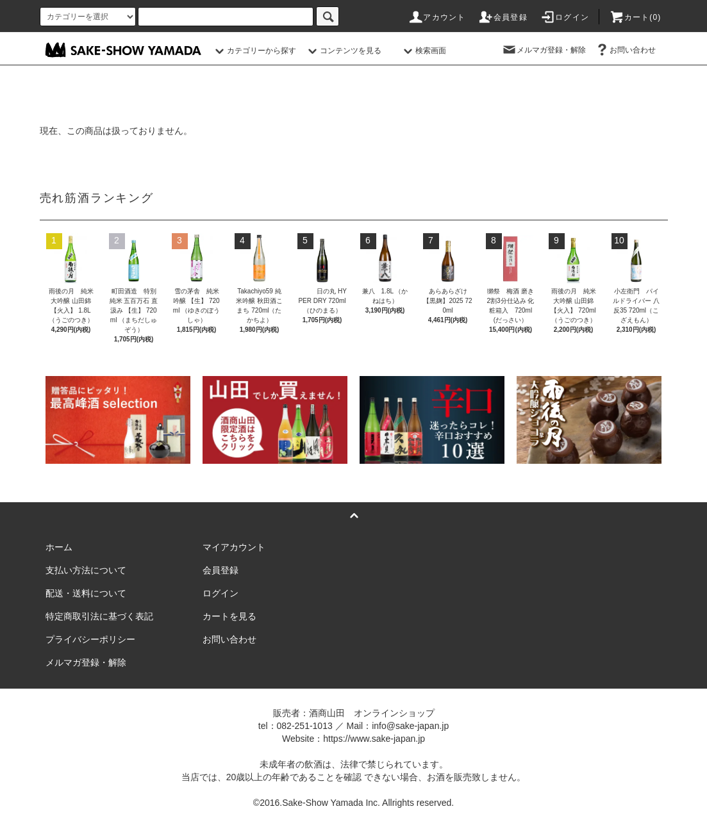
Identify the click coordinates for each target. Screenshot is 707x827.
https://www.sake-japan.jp (374, 738)
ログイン (564, 17)
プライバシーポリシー (90, 639)
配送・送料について (86, 593)
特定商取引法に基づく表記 (99, 616)
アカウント (436, 17)
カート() (635, 17)
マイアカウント (234, 547)
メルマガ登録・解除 (543, 49)
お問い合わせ (625, 49)
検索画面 (423, 50)
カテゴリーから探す (254, 50)
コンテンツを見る (342, 50)
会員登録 (503, 17)
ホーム (59, 547)
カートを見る (229, 616)
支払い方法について (86, 570)
